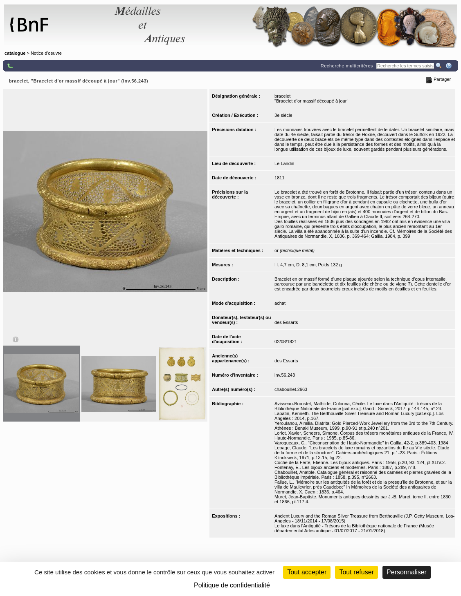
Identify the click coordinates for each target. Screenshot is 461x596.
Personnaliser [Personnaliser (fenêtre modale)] (407, 572)
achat (280, 303)
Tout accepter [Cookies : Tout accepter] (306, 572)
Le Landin (284, 163)
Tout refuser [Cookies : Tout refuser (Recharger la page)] (356, 572)
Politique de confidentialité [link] (232, 585)
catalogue (14, 53)
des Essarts (286, 322)
